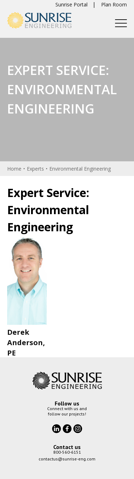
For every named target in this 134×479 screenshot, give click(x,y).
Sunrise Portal (71, 4)
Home (14, 168)
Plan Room (114, 4)
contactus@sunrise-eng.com (67, 459)
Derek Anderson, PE (26, 342)
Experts (35, 168)
